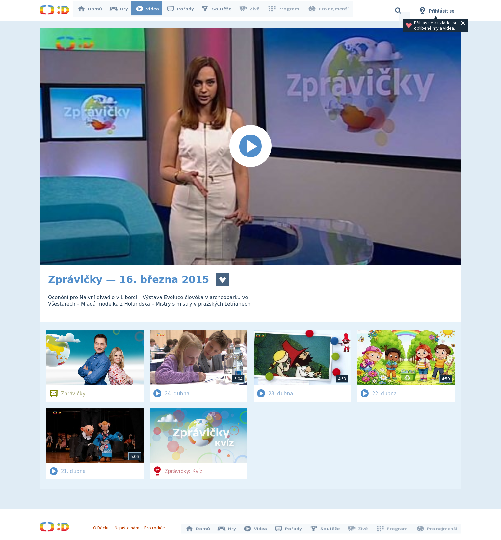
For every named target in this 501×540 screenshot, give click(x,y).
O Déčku (103, 526)
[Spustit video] (250, 146)
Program (285, 10)
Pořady (183, 10)
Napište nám (128, 526)
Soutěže (219, 10)
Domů (93, 10)
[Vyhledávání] (398, 10)
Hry (122, 10)
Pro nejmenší (329, 10)
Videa (150, 10)
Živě (252, 10)
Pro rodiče (156, 526)
